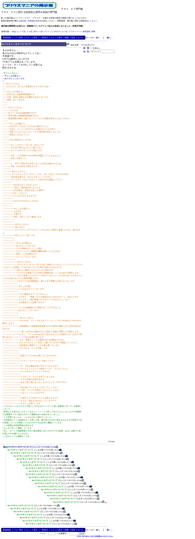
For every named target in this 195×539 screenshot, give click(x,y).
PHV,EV (57, 31)
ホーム (81, 37)
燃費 (93, 31)
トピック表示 (56, 37)
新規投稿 (7, 37)
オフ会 (64, 31)
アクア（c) (48, 31)
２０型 (29, 31)
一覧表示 (44, 37)
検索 (67, 37)
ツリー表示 (18, 37)
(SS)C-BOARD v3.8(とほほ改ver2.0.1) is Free (95, 536)
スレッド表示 (31, 37)
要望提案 (86, 31)
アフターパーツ (75, 31)
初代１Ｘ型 (38, 31)
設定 (73, 37)
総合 (14, 31)
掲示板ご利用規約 (28, 21)
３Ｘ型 (22, 31)
